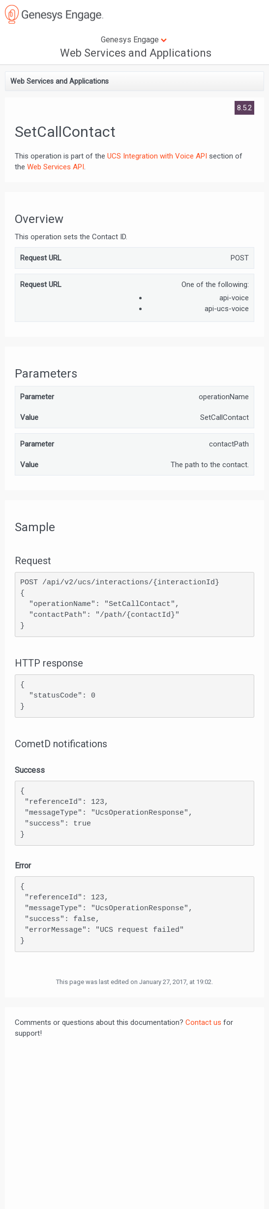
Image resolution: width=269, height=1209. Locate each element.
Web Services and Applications (135, 53)
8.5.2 (244, 107)
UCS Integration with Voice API (157, 156)
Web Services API (55, 166)
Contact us (203, 1022)
